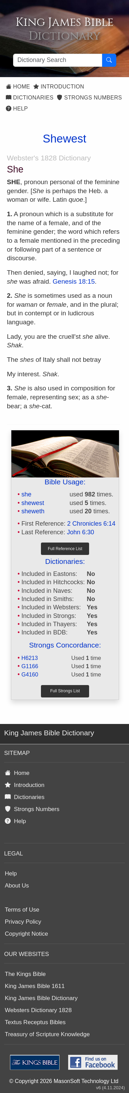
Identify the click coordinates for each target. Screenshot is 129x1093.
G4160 (29, 674)
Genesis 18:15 (74, 281)
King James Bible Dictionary (41, 998)
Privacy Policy (23, 921)
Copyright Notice (26, 934)
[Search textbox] (57, 60)
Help (17, 109)
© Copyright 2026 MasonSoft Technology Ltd (63, 1081)
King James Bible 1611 (35, 986)
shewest (32, 503)
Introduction (58, 87)
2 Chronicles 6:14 (91, 523)
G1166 (29, 666)
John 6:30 (80, 532)
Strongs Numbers (89, 98)
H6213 (29, 658)
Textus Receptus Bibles (35, 1022)
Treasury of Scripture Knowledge (47, 1034)
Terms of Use (22, 909)
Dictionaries (29, 98)
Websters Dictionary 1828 (38, 1010)
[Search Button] (109, 60)
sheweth (32, 511)
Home (18, 87)
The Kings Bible (25, 974)
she (26, 494)
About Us (17, 885)
